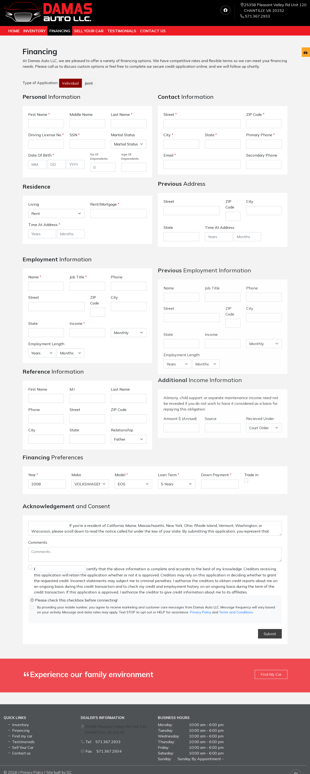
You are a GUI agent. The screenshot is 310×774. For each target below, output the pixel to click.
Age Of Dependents (130, 156)
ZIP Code (255, 114)
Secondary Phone (261, 155)
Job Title (78, 349)
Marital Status (123, 134)
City (168, 134)
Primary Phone (260, 134)
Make (76, 504)
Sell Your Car (88, 30)
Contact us (153, 30)
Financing (59, 30)
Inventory (34, 30)
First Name (39, 114)
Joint (89, 83)
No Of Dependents (99, 156)
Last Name (121, 114)
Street (170, 114)
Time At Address (43, 224)
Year (32, 504)
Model (120, 504)
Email (170, 155)
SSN (75, 134)
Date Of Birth (41, 155)
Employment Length (46, 415)
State (211, 134)
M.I (72, 444)
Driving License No (46, 134)
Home (13, 30)
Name (34, 349)
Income (76, 395)
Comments (37, 636)
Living (33, 204)
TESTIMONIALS (121, 30)
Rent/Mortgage (103, 204)
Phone (116, 349)
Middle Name (81, 114)
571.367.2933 (255, 16)
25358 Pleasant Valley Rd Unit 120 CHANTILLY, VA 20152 (275, 7)
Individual (70, 83)
